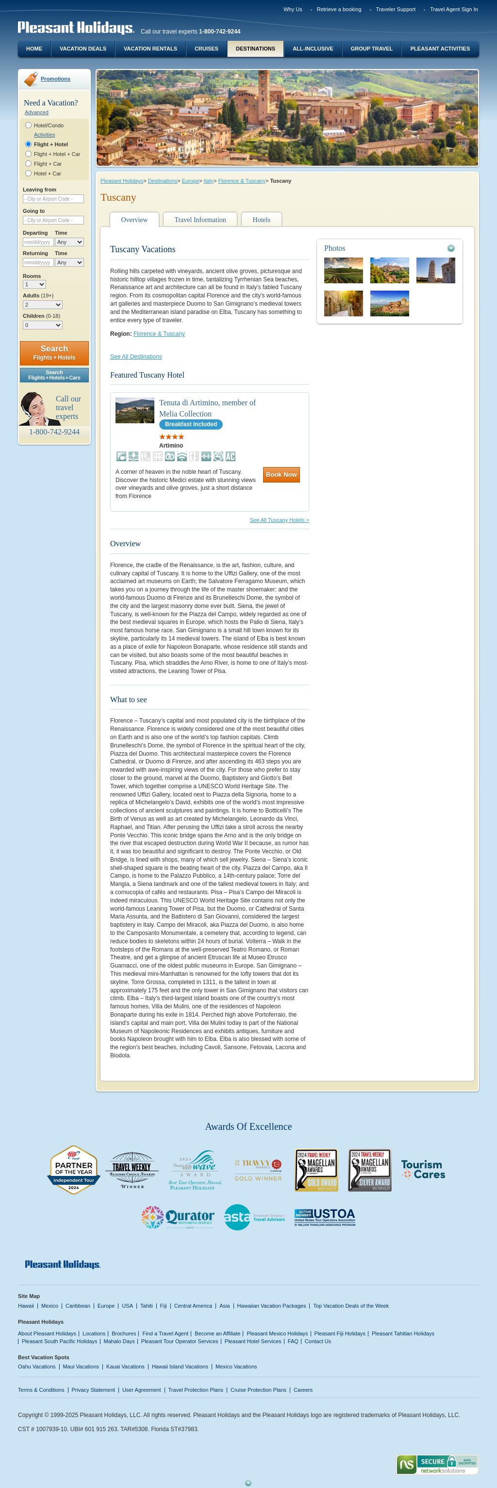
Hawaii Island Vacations (180, 1366)
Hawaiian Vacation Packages (271, 1306)
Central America (193, 1306)
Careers (303, 1390)
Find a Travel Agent (165, 1333)
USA (127, 1306)
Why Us (292, 9)
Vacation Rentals (150, 49)
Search (54, 352)
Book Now (281, 474)
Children (41, 316)
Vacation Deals (83, 49)
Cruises (206, 49)
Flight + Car (48, 164)
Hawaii (26, 1306)
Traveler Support (396, 9)
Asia (224, 1306)
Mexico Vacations (236, 1366)
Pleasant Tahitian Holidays (403, 1333)
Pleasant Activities (440, 49)
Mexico (49, 1306)
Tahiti (146, 1306)
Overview (134, 220)
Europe (190, 181)
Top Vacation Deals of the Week (351, 1306)
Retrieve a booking (339, 9)
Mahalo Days (119, 1341)
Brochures (124, 1333)
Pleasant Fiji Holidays (340, 1333)
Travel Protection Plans (195, 1390)
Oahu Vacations (37, 1366)
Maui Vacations (81, 1366)
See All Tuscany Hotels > (279, 520)
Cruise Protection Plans (258, 1390)
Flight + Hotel (51, 144)
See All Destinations (136, 356)
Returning (35, 253)
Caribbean (78, 1306)
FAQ (293, 1341)
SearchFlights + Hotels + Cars (54, 375)
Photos (335, 248)
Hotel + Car (47, 173)
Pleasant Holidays (121, 181)
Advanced (37, 112)
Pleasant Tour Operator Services (179, 1341)
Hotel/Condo (49, 125)
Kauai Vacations (125, 1366)
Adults (38, 295)
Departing (35, 233)
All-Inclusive (313, 49)
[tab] (390, 248)
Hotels (262, 220)
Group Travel (372, 49)
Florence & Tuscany (241, 181)
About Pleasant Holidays (47, 1333)
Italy (209, 181)
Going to (34, 211)
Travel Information (200, 220)
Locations (94, 1333)
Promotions (55, 79)
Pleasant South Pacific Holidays (60, 1341)
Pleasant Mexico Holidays (277, 1333)
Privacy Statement (93, 1390)
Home (34, 49)
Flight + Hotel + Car (57, 154)
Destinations (255, 49)
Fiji (163, 1306)
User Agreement (141, 1390)
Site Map (29, 1296)
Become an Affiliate (217, 1333)
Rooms (32, 276)
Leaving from (39, 189)
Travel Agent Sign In (454, 9)
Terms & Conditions (41, 1390)
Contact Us (318, 1341)
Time (61, 233)
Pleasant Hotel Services (253, 1341)
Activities (44, 135)
